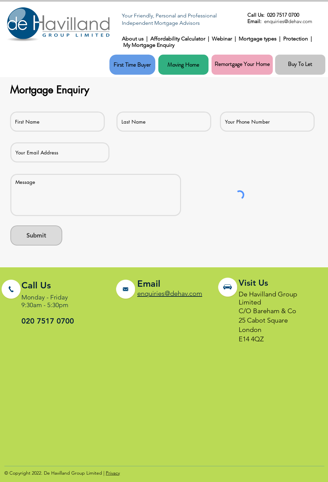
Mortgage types (259, 39)
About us (134, 39)
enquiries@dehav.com (169, 293)
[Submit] (36, 235)
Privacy (113, 473)
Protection (297, 39)
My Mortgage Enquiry (148, 45)
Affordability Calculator (177, 39)
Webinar (223, 39)
